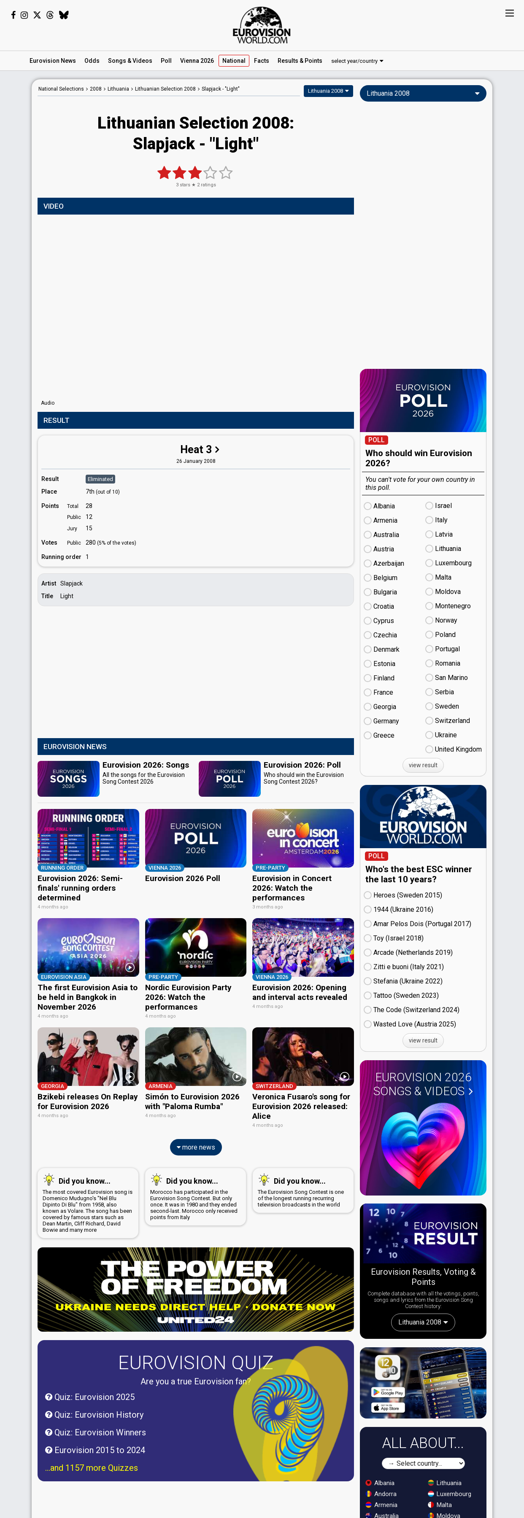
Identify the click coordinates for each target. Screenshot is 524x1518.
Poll (166, 60)
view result (423, 765)
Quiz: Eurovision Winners (95, 1404)
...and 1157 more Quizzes (91, 1440)
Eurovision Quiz (195, 1334)
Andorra (381, 1494)
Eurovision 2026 (423, 1084)
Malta (440, 1505)
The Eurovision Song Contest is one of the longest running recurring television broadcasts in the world (301, 1162)
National (234, 60)
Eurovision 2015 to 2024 (95, 1422)
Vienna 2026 (197, 60)
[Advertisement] (196, 673)
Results (300, 60)
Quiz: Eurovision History (94, 1386)
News (53, 60)
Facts (261, 60)
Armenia (381, 1505)
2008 (96, 89)
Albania (379, 1483)
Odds (92, 60)
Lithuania (445, 1483)
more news (196, 1119)
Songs (130, 60)
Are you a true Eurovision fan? (195, 1353)
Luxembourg (449, 1494)
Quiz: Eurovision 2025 (90, 1369)
